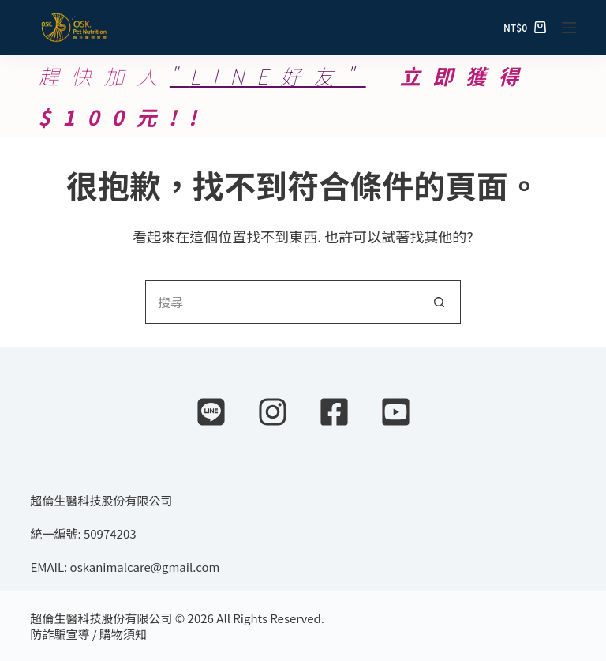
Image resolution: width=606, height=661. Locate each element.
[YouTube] (395, 411)
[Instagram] (272, 411)
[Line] (211, 411)
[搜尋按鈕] (439, 302)
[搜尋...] (281, 302)
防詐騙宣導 (59, 633)
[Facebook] (334, 411)
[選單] (569, 28)
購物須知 (123, 633)
